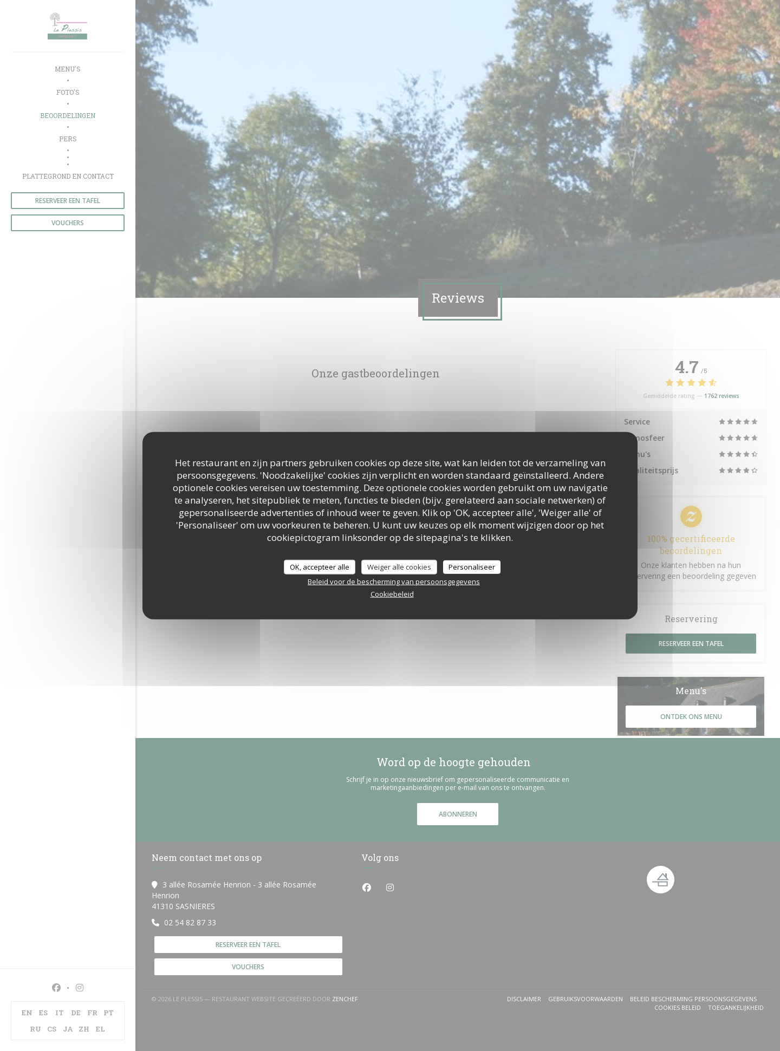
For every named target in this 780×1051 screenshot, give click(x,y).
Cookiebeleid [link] (392, 594)
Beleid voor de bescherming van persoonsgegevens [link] (394, 581)
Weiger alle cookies (399, 566)
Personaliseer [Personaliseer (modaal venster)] (471, 566)
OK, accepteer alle (319, 566)
